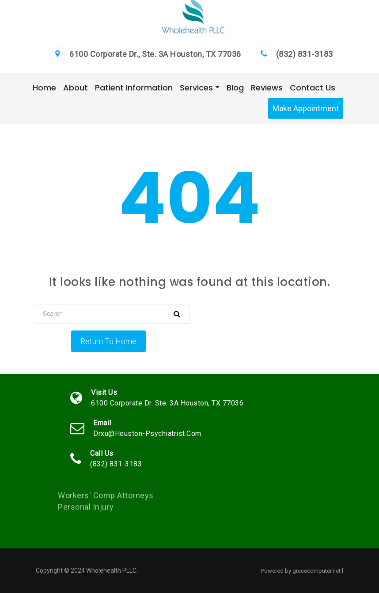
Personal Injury (86, 509)
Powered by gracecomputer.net (301, 570)
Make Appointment (306, 108)
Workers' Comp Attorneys (106, 498)
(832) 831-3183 (304, 54)
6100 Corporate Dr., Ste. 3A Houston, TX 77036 (155, 54)
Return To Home (108, 341)
